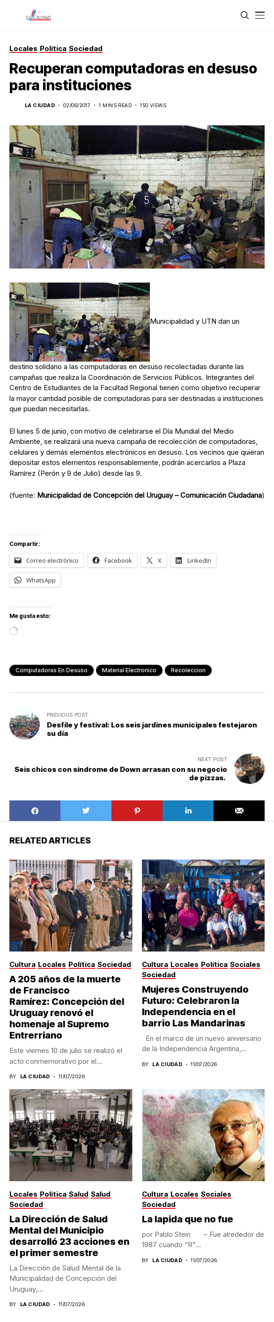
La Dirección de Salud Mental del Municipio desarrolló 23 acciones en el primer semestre (69, 1235)
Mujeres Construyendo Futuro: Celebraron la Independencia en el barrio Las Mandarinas (195, 1006)
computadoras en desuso (51, 670)
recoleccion (188, 670)
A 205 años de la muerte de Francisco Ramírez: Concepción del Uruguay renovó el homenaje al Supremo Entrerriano (66, 1007)
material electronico (129, 670)
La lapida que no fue (187, 1219)
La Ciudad (40, 105)
